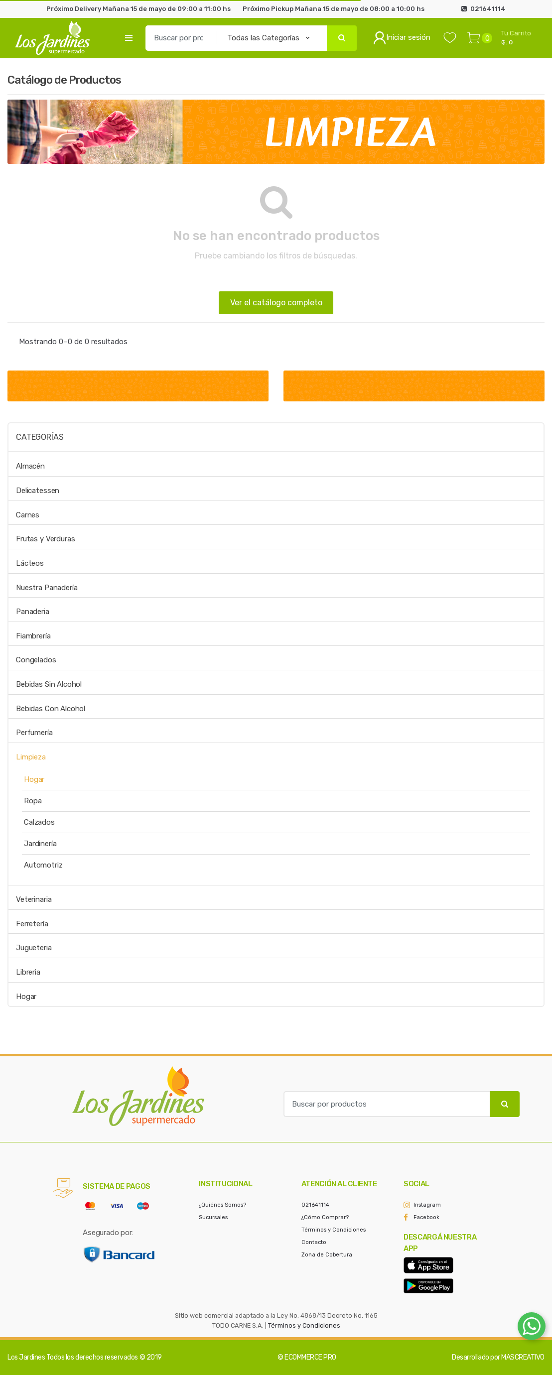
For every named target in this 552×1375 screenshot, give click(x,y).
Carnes (27, 514)
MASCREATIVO (523, 1357)
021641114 (315, 1205)
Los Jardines (26, 1357)
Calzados (39, 822)
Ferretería (32, 923)
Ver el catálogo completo (276, 302)
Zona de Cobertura (326, 1254)
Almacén (30, 466)
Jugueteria (34, 947)
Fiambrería (33, 635)
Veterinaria (33, 899)
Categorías (39, 437)
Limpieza (31, 756)
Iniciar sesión (401, 37)
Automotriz (43, 865)
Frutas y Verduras (45, 538)
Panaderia (32, 611)
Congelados (36, 659)
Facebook (426, 1217)
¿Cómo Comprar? (325, 1217)
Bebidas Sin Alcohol (49, 684)
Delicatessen (37, 490)
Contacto (313, 1242)
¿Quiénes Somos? (222, 1205)
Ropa (32, 800)
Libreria (28, 972)
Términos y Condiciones (333, 1230)
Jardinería (40, 843)
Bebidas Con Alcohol (50, 708)
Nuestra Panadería (46, 587)
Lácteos (30, 563)
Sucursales (213, 1217)
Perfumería (34, 732)
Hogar (34, 779)
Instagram (427, 1205)
